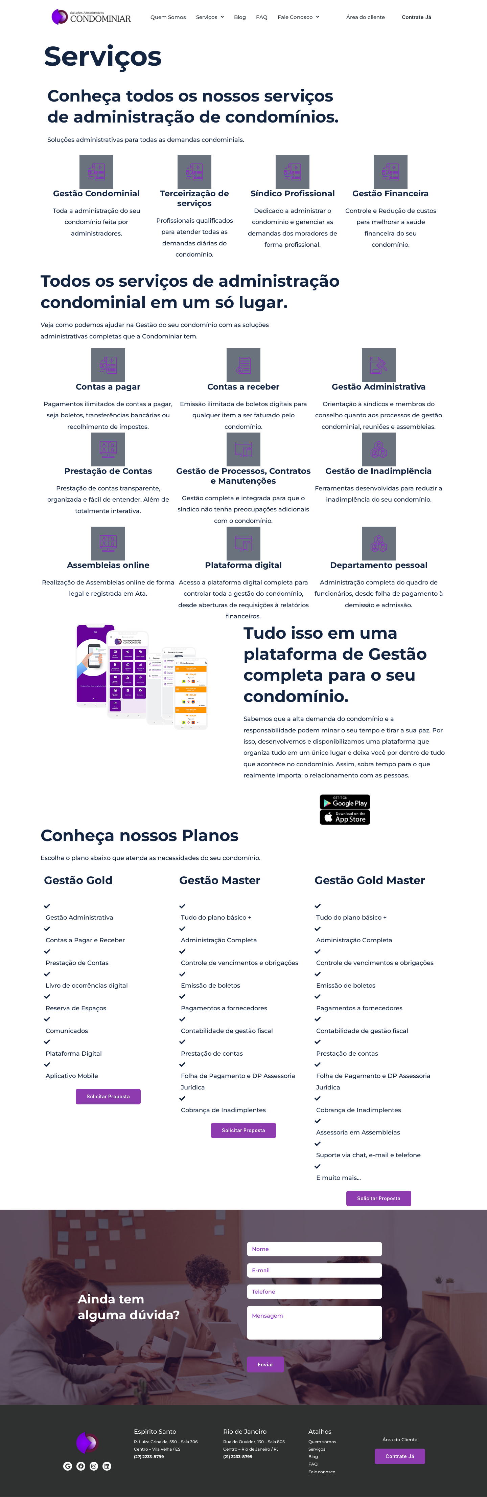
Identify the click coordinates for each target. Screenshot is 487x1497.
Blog (240, 17)
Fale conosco (321, 1472)
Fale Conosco (298, 17)
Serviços (210, 17)
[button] (210, 17)
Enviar (265, 1365)
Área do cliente (365, 17)
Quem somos (322, 1442)
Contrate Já (416, 17)
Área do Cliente (399, 1439)
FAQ (262, 17)
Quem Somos (168, 17)
